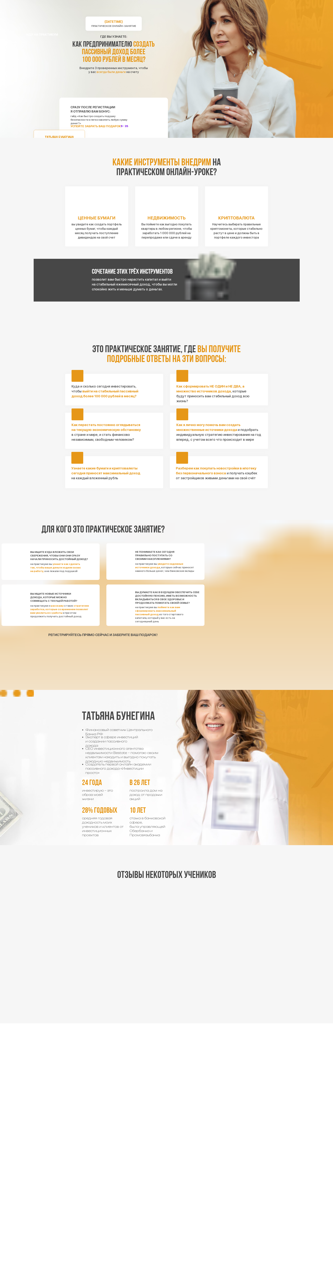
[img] (167, 314)
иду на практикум (42, 34)
